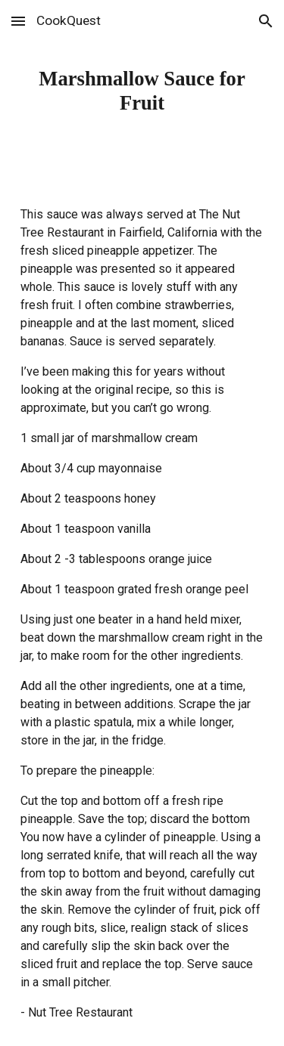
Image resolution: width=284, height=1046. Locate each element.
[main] (142, 90)
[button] (18, 21)
